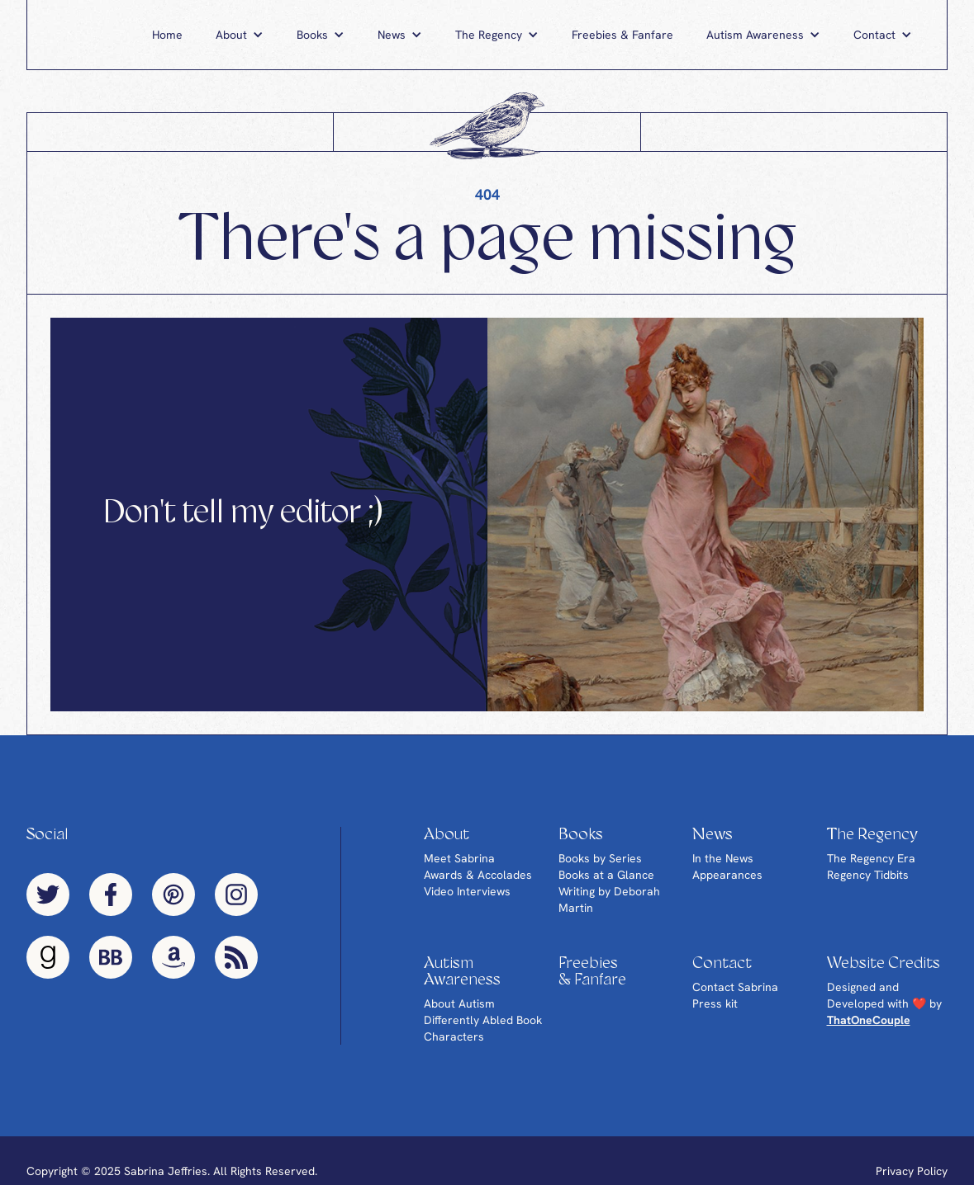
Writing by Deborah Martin (609, 899)
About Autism (459, 1003)
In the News (722, 858)
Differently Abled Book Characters (483, 1028)
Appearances (727, 874)
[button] (239, 34)
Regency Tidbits (868, 874)
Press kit (715, 1003)
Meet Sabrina (459, 858)
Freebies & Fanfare (622, 34)
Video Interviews (467, 891)
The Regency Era (871, 858)
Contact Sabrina (735, 987)
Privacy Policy (912, 1171)
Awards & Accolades (478, 874)
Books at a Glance (606, 874)
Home (167, 34)
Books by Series (600, 858)
